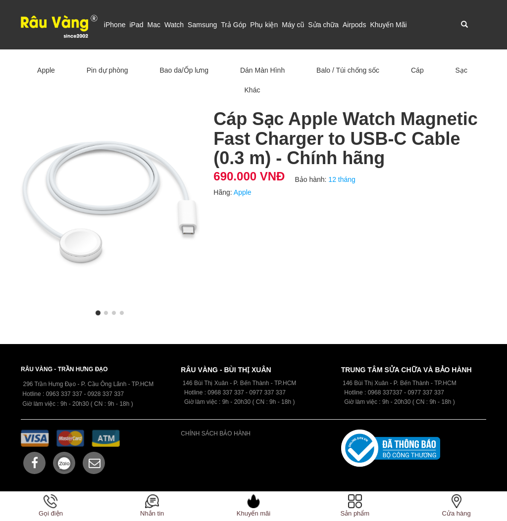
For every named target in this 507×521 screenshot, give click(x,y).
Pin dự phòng (107, 70)
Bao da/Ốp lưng (183, 70)
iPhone (115, 25)
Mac (153, 25)
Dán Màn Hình (262, 70)
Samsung (202, 25)
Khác (252, 90)
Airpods (354, 25)
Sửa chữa (323, 25)
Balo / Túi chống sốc (347, 70)
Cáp (417, 70)
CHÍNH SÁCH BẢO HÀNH (216, 433)
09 (210, 392)
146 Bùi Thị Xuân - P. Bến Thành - (388, 383)
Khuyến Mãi (388, 25)
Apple (46, 70)
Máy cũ (293, 25)
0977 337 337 (425, 392)
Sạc (461, 70)
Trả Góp (233, 25)
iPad (136, 25)
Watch (174, 25)
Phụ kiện (264, 25)
